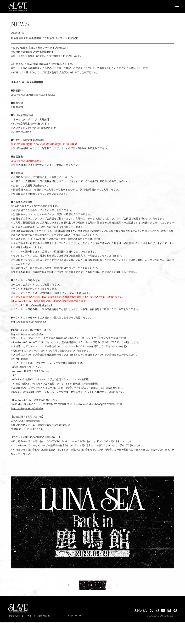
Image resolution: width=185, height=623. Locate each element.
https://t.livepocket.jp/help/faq (27, 335)
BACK (92, 587)
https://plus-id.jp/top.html (38, 306)
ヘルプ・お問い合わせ (71, 616)
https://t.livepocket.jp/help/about (28, 323)
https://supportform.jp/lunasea (54, 426)
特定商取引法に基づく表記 (19, 616)
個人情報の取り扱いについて (46, 616)
